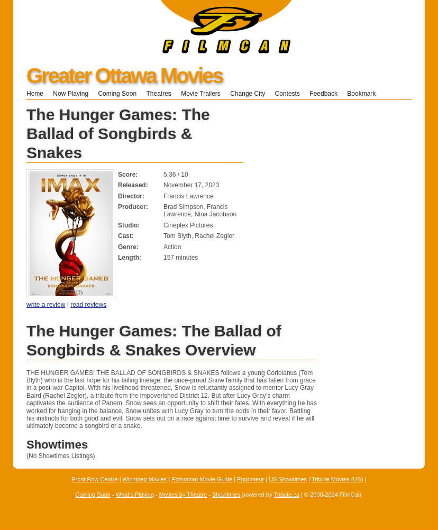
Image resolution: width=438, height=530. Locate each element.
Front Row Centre (95, 479)
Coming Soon (117, 93)
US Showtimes (288, 479)
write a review (45, 304)
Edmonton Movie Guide (201, 479)
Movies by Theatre (183, 494)
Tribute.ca (287, 494)
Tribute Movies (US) (337, 479)
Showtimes (226, 494)
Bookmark (364, 93)
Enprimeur (250, 479)
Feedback (323, 93)
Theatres (158, 93)
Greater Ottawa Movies (124, 75)
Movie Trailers (201, 93)
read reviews (88, 304)
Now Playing (70, 93)
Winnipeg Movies (145, 479)
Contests (287, 93)
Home (34, 93)
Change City (247, 93)
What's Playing (135, 494)
